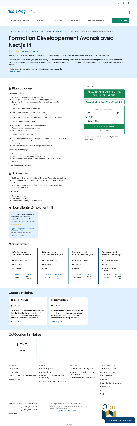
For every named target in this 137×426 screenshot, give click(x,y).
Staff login (68, 425)
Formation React (58, 31)
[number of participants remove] (90, 112)
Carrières (105, 386)
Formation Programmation (25, 31)
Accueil (12, 31)
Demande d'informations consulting (51, 377)
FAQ (102, 390)
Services (74, 20)
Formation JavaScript (44, 31)
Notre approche (47, 368)
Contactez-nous (120, 20)
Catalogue (14, 368)
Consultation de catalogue (52, 381)
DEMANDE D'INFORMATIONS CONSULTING (104, 102)
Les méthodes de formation (22, 376)
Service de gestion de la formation (82, 373)
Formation (41, 20)
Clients (103, 379)
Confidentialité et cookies (68, 411)
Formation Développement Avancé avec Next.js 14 (96, 31)
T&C (102, 394)
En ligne (91, 116)
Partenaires (106, 376)
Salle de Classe (94, 121)
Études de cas (46, 372)
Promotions (14, 372)
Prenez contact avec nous (120, 420)
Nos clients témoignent (112, 383)
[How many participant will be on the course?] (104, 113)
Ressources (14, 379)
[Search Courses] (80, 12)
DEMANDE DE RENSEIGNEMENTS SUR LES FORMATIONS (104, 94)
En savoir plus (14, 72)
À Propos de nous (95, 20)
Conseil (58, 20)
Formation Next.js (72, 31)
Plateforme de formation (82, 378)
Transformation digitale (82, 368)
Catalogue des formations (18, 20)
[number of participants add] (118, 112)
